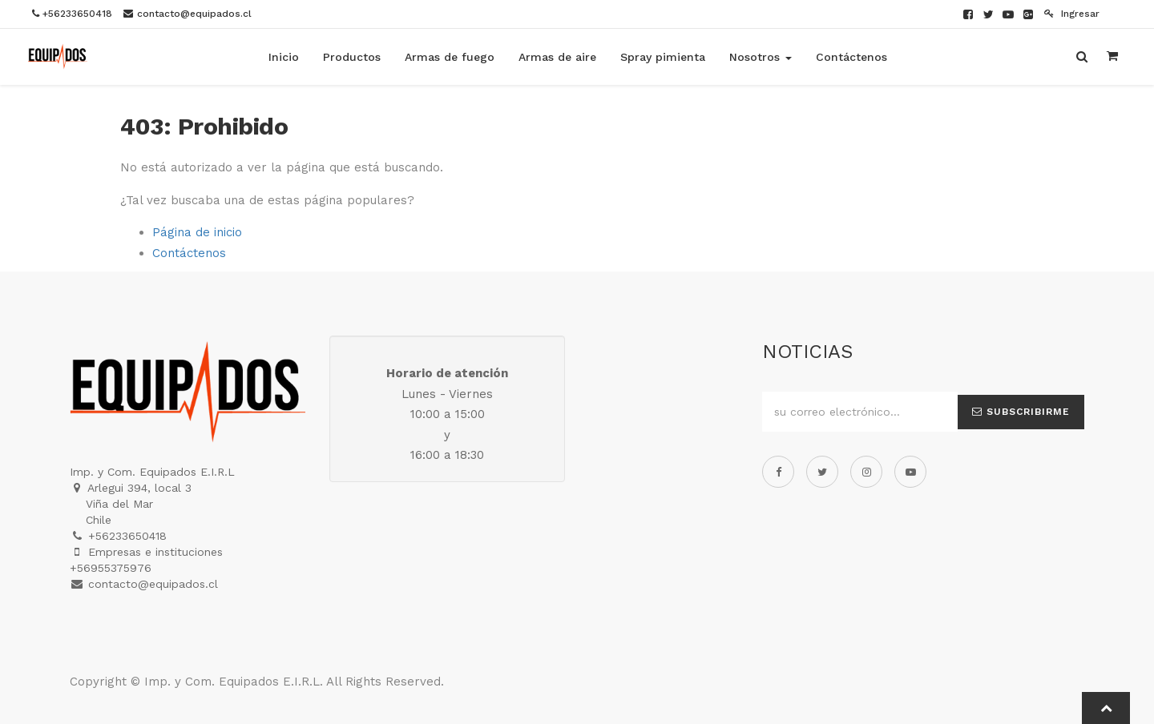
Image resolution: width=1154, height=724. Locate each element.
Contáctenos (189, 253)
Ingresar (1072, 13)
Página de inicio (197, 232)
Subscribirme (1021, 411)
